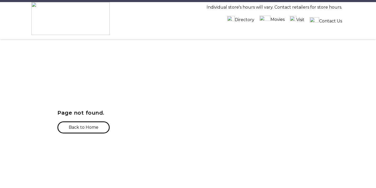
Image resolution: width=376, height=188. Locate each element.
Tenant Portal (281, 185)
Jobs (271, 176)
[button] (83, 88)
